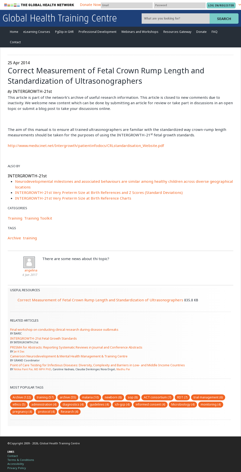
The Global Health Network (39, 5)
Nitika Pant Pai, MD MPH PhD (32, 369)
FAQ (215, 32)
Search (224, 18)
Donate (201, 32)
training (30, 237)
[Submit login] (221, 5)
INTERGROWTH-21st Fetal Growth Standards (43, 338)
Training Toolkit (38, 218)
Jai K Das (19, 351)
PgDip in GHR (64, 32)
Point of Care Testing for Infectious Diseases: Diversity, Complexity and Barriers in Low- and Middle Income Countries (97, 365)
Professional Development (97, 32)
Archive (14, 237)
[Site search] (176, 18)
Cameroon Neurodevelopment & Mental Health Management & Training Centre (69, 356)
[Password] (180, 5)
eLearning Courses (36, 32)
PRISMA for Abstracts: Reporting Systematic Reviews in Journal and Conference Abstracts (76, 347)
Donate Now (90, 4)
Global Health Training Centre (59, 19)
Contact (15, 42)
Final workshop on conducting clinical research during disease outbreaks (64, 329)
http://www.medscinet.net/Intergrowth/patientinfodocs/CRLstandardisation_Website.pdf (86, 145)
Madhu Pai (123, 369)
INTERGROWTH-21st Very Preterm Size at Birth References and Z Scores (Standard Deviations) (99, 192)
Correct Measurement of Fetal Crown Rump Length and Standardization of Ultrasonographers (100, 299)
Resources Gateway (177, 32)
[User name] (127, 5)
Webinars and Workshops (139, 32)
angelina (30, 270)
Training (15, 218)
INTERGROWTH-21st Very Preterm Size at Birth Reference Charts (73, 198)
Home (14, 32)
